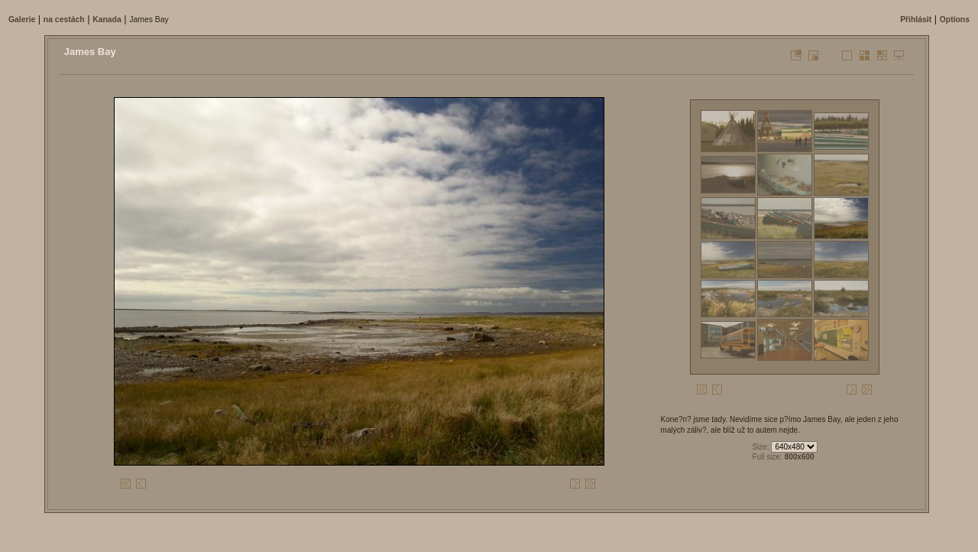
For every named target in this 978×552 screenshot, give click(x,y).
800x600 (799, 457)
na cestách (64, 19)
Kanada (106, 19)
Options (955, 19)
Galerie (21, 19)
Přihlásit (915, 19)
